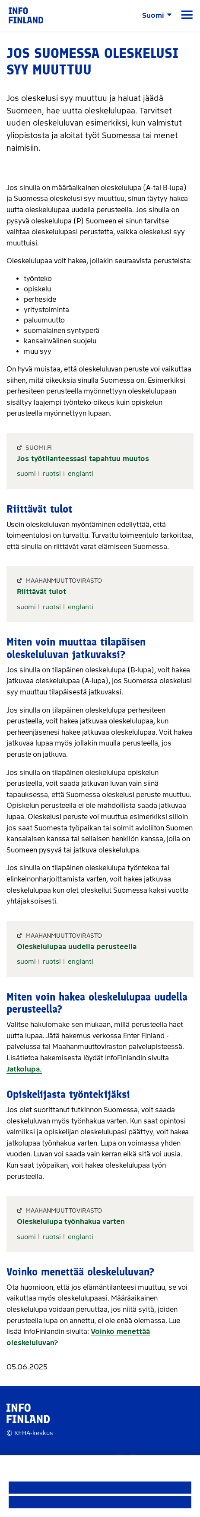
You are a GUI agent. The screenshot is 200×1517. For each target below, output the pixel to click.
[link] (26, 15)
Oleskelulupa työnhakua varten (71, 1221)
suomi (26, 474)
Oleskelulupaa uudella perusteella (77, 946)
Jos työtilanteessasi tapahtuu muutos (83, 459)
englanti (80, 474)
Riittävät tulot (41, 591)
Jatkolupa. (24, 1069)
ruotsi (52, 474)
